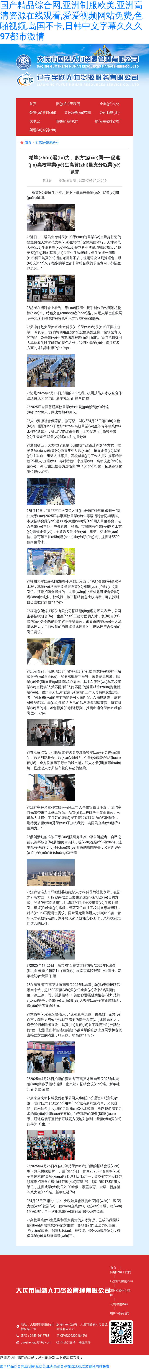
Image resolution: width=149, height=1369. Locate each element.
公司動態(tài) (110, 112)
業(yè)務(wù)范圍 (77, 112)
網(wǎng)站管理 (107, 121)
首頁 (32, 104)
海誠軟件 (85, 1342)
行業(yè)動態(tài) (47, 142)
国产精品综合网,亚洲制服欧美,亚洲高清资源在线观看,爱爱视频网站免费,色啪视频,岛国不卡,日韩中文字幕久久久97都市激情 (71, 21)
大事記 (34, 121)
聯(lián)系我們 (67, 121)
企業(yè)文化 (110, 104)
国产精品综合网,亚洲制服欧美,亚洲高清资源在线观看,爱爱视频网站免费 (55, 1366)
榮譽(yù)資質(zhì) (42, 112)
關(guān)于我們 (68, 104)
